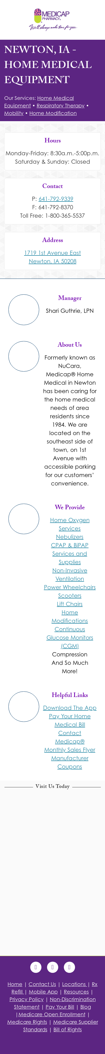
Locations (74, 984)
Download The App (70, 708)
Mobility (14, 113)
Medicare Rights (27, 1022)
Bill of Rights (67, 1029)
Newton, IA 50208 (52, 261)
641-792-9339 (56, 199)
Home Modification (53, 113)
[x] (52, 967)
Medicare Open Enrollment (51, 1014)
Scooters (69, 595)
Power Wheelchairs (70, 587)
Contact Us (42, 984)
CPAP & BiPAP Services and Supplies (69, 553)
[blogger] (69, 967)
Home (15, 984)
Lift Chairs (70, 604)
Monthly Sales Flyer (69, 750)
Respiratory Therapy (61, 106)
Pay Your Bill (60, 1007)
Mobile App (43, 992)
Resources (76, 992)
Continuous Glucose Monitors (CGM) (69, 637)
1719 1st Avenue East (52, 253)
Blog (85, 1007)
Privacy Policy (27, 999)
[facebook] (35, 967)
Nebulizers (69, 537)
